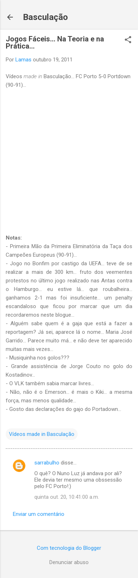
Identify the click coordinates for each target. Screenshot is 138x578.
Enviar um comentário (38, 514)
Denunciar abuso (69, 562)
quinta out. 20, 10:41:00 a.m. (66, 497)
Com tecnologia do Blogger (69, 548)
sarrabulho (46, 462)
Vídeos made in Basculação (41, 434)
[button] (128, 40)
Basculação (45, 17)
